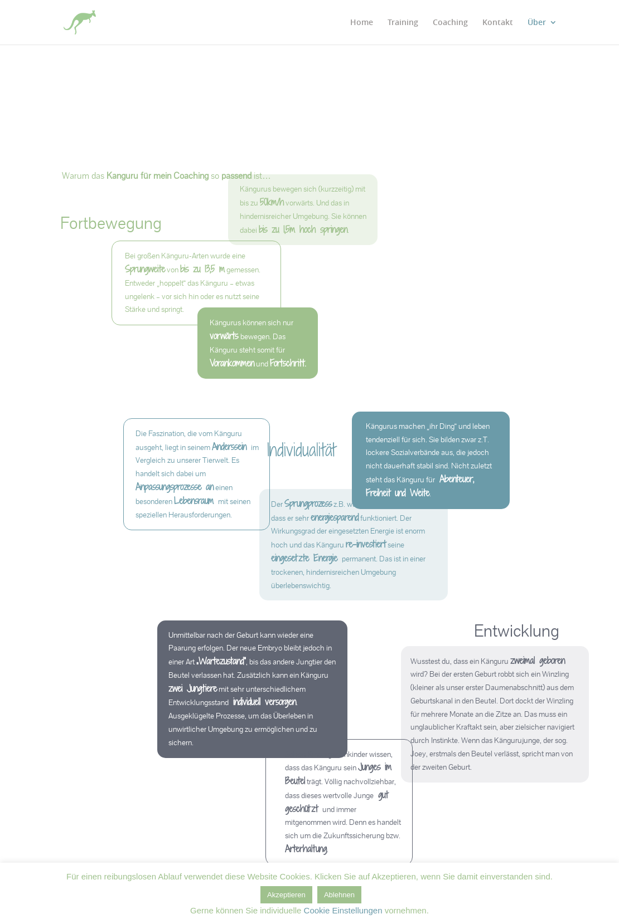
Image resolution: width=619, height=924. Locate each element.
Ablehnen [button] (339, 895)
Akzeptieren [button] (286, 895)
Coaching (450, 22)
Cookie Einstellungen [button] (343, 910)
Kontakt (497, 22)
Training (403, 22)
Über (537, 22)
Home (361, 22)
